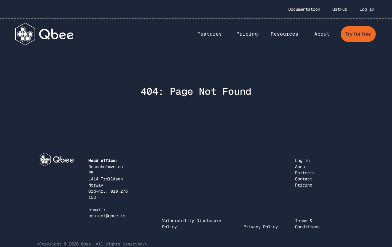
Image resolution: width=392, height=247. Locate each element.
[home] (44, 34)
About (301, 166)
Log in (366, 9)
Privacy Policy (260, 227)
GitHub (339, 9)
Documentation (304, 9)
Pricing (247, 34)
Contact (303, 179)
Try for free (358, 34)
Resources (284, 34)
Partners (305, 173)
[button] (209, 34)
